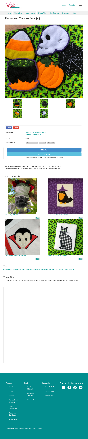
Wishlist (12, 395)
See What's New (50, 387)
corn (61, 269)
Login (64, 5)
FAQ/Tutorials (54, 13)
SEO (34, 428)
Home (9, 13)
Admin (40, 428)
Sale (74, 13)
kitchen (34, 269)
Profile (11, 387)
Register (72, 5)
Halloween (7, 269)
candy (58, 269)
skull (38, 269)
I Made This (42, 13)
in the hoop (21, 269)
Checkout (30, 400)
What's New (18, 13)
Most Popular (30, 13)
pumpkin (44, 269)
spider (49, 269)
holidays (14, 269)
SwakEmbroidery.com (21, 6)
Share (10, 127)
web (53, 269)
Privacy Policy (13, 419)
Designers (65, 13)
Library (11, 391)
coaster (28, 269)
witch (72, 269)
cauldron (67, 269)
